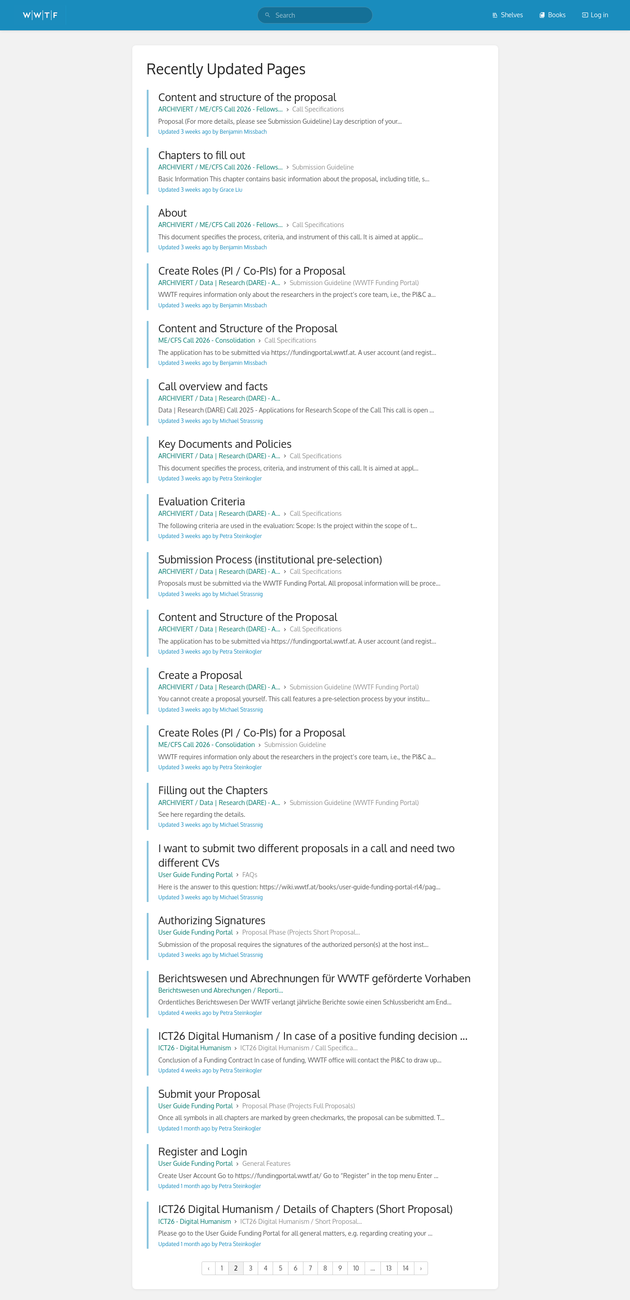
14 (406, 1268)
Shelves (507, 15)
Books (552, 15)
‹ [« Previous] (208, 1268)
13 (389, 1268)
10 (356, 1268)
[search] (315, 15)
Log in (595, 15)
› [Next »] (421, 1268)
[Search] (268, 15)
